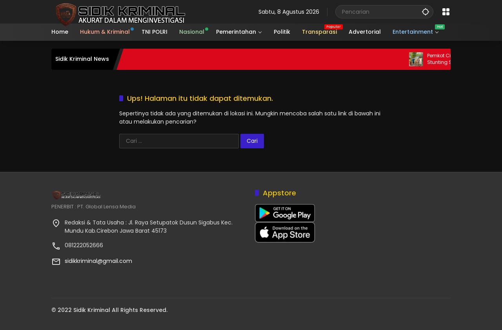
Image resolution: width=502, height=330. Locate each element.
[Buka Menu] (446, 11)
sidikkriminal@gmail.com (98, 261)
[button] (425, 11)
